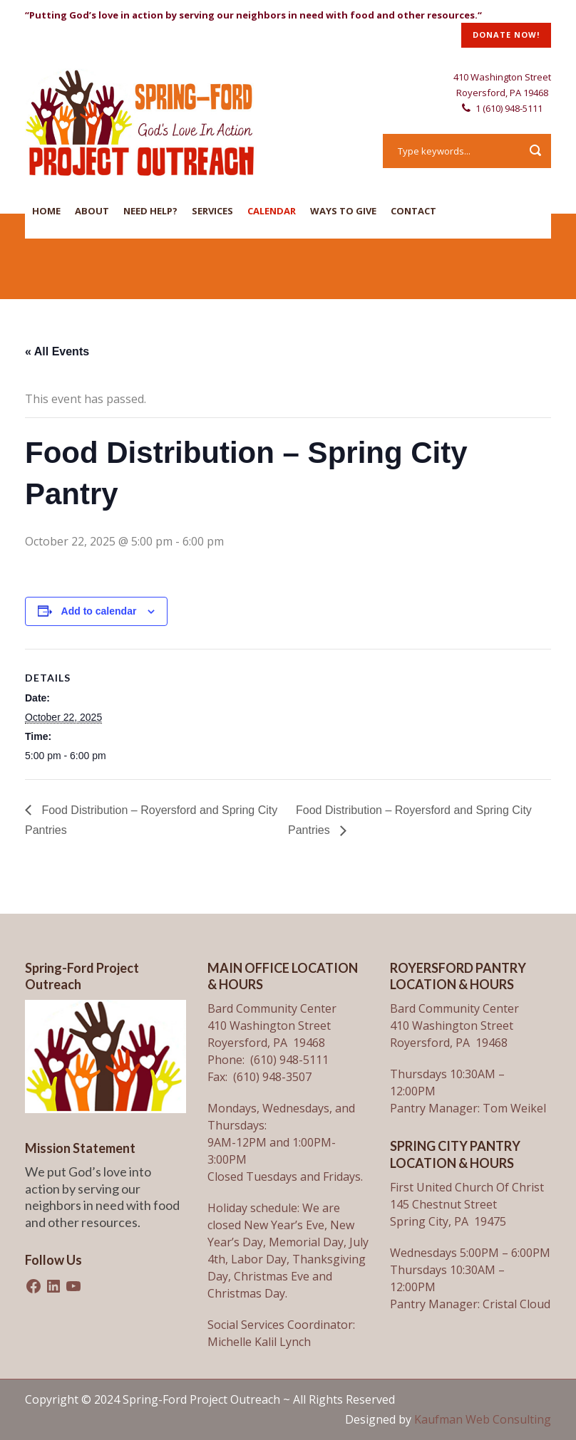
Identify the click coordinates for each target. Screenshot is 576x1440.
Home (46, 210)
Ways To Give (343, 210)
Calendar (271, 210)
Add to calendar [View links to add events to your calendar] (99, 611)
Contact (413, 210)
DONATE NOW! (506, 34)
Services (212, 210)
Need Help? (150, 210)
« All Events (57, 351)
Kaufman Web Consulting (482, 1419)
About (92, 210)
